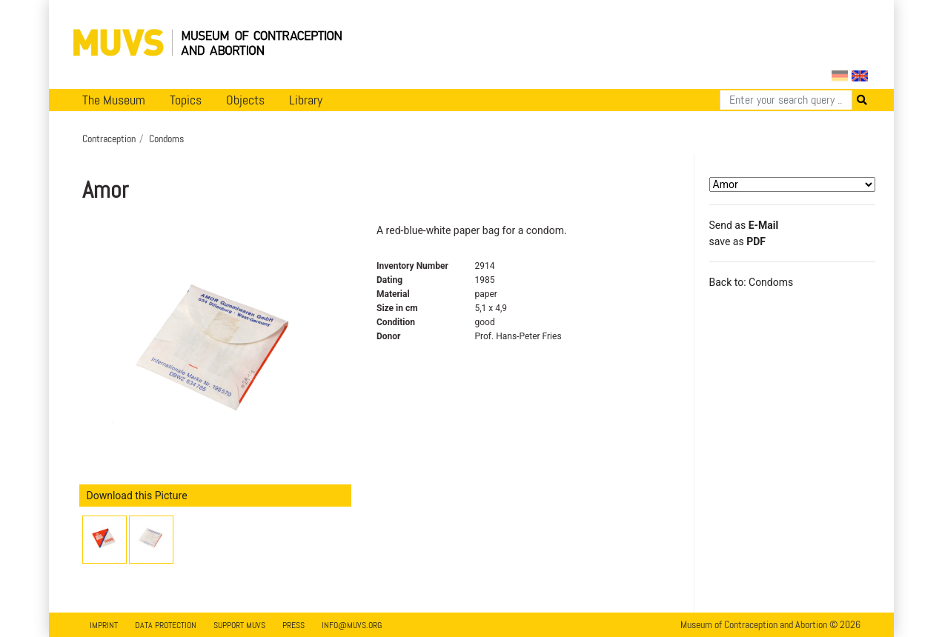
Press (293, 625)
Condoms (166, 138)
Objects (245, 100)
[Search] (786, 100)
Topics (186, 100)
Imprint (104, 625)
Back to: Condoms (751, 282)
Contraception (109, 138)
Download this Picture (137, 495)
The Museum (113, 100)
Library (305, 100)
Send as (744, 225)
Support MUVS (239, 625)
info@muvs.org (352, 625)
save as (737, 241)
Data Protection (165, 625)
